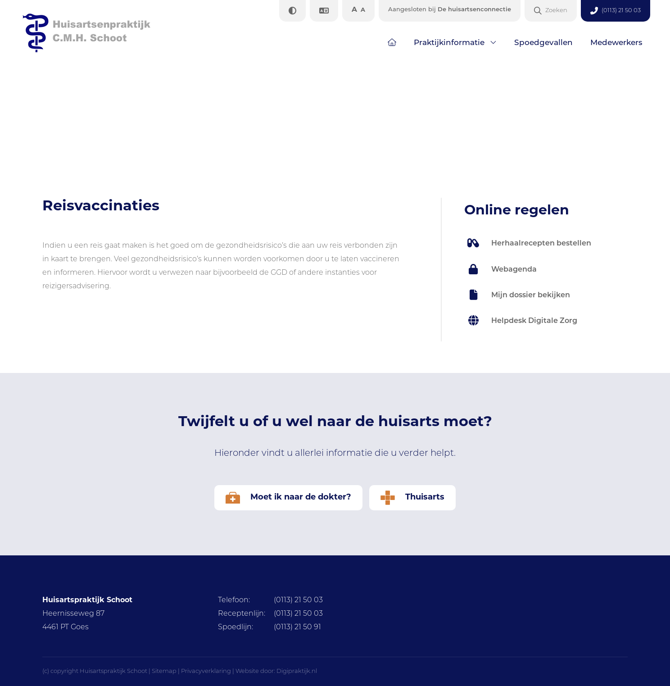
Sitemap (164, 671)
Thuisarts (412, 498)
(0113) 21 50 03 (270, 600)
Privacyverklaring (206, 671)
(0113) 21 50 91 (269, 627)
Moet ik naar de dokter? (288, 498)
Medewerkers (616, 43)
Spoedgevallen (543, 43)
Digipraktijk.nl (296, 671)
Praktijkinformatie (449, 43)
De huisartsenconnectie (449, 10)
